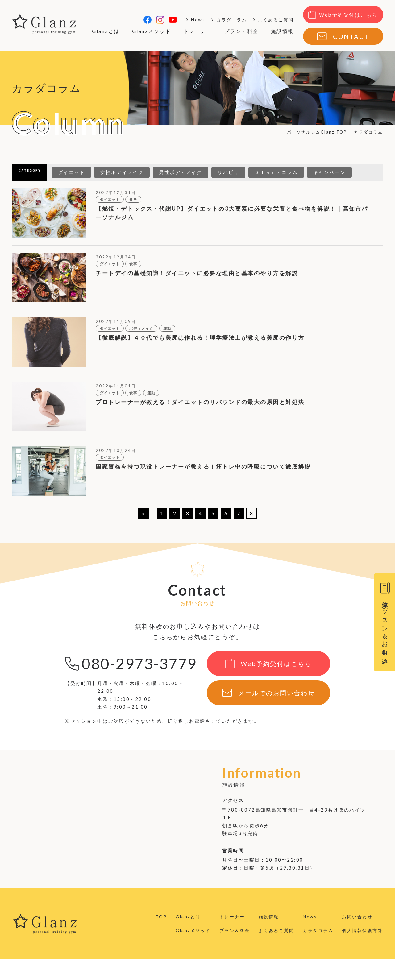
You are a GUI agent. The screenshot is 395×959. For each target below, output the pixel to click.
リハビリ (228, 172)
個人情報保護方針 (362, 930)
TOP (161, 916)
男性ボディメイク (180, 172)
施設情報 (282, 31)
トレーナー (197, 31)
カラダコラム (231, 19)
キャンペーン (329, 172)
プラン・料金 (241, 31)
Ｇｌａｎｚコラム (276, 172)
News (198, 19)
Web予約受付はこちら (348, 15)
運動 (167, 328)
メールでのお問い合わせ (276, 693)
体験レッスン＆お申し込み (385, 629)
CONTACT (351, 36)
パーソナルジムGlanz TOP (317, 132)
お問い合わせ (357, 916)
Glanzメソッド (151, 31)
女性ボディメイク (121, 172)
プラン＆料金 (234, 930)
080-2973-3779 (139, 663)
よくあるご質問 (276, 19)
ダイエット (71, 172)
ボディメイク (141, 328)
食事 (133, 199)
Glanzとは (106, 31)
